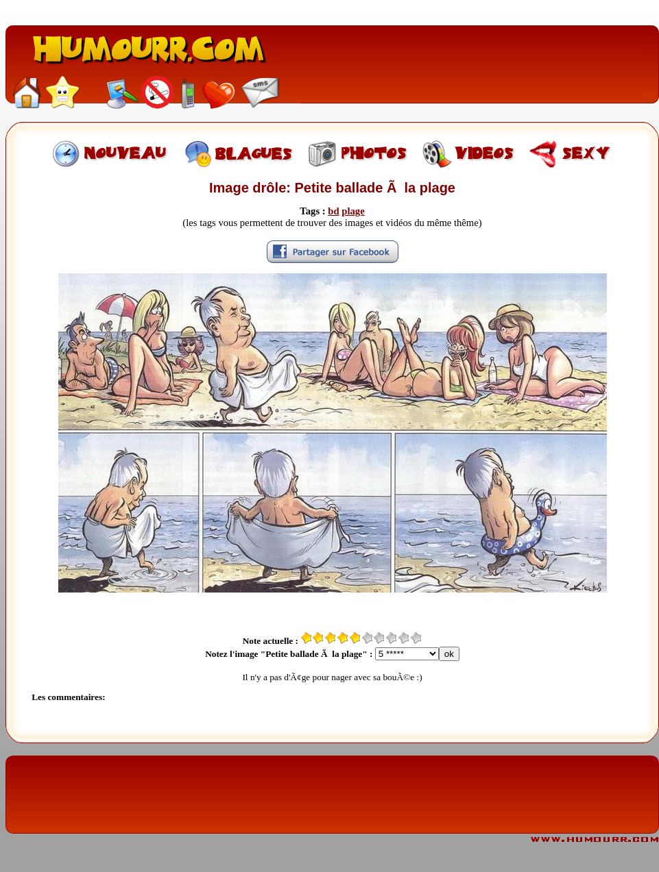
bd (333, 210)
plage (353, 210)
